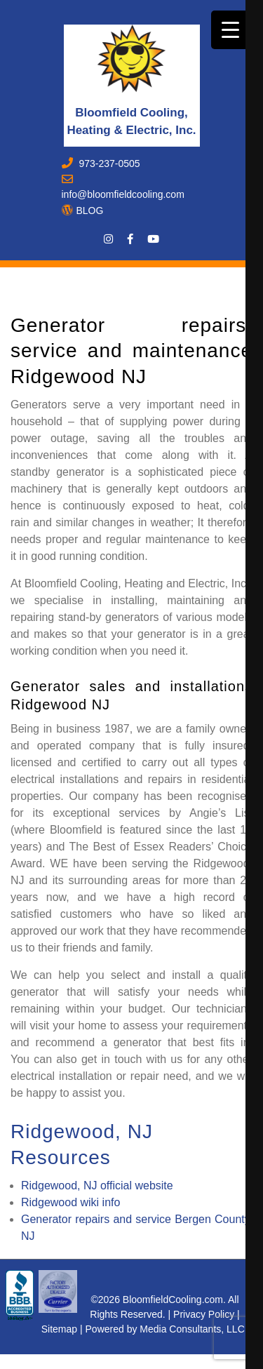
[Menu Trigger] (230, 30)
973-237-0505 (109, 163)
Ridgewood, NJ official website (97, 1185)
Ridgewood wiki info (70, 1202)
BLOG (90, 210)
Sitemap (59, 1329)
